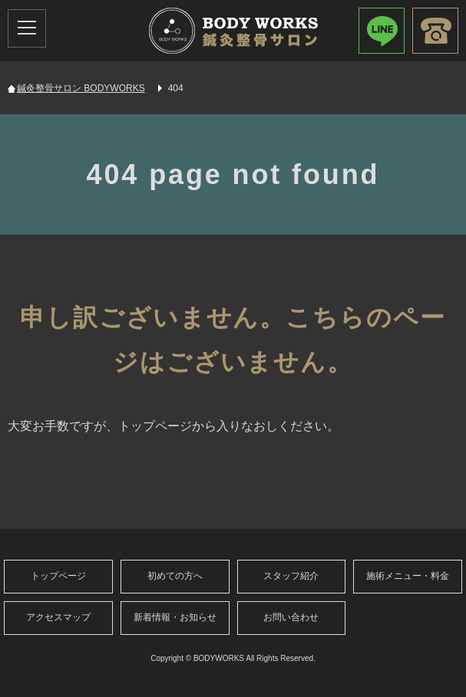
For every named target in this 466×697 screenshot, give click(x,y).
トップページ (58, 575)
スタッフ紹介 (291, 575)
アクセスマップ (58, 617)
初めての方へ (175, 575)
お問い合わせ (291, 617)
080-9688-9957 (435, 31)
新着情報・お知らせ (175, 617)
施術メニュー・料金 (407, 575)
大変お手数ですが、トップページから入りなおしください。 (173, 425)
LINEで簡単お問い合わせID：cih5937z (382, 31)
